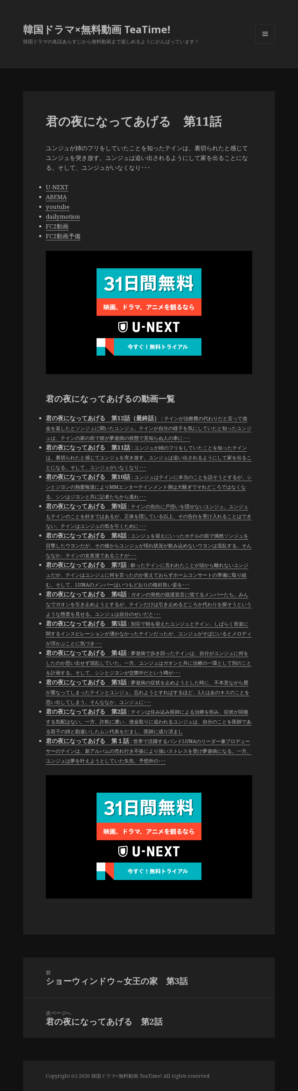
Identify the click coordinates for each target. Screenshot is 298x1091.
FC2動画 (57, 226)
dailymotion (63, 216)
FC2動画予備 (63, 236)
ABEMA (56, 197)
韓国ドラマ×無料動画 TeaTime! (96, 29)
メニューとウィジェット (265, 43)
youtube (58, 207)
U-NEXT (57, 187)
